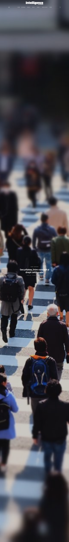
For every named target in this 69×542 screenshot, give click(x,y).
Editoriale (23, 7)
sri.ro (51, 7)
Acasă (19, 7)
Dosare (28, 7)
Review (38, 7)
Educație (32, 266)
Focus (33, 7)
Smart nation (44, 7)
